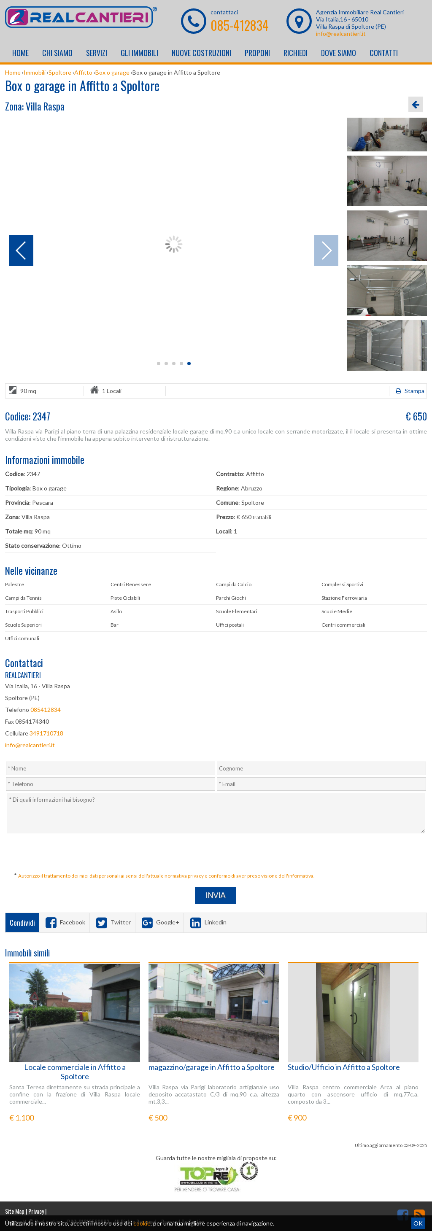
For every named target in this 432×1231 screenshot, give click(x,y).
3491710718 (46, 733)
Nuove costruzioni (201, 52)
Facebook (64, 922)
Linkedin (207, 922)
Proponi (257, 52)
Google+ (159, 922)
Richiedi (296, 52)
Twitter (112, 922)
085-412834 (240, 25)
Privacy (36, 1211)
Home (20, 52)
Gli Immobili (139, 52)
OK (418, 1223)
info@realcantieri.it (341, 33)
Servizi (96, 52)
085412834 (45, 709)
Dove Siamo (338, 52)
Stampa (409, 390)
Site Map (14, 1211)
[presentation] (217, 853)
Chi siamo (57, 52)
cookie (142, 1223)
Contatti (384, 52)
